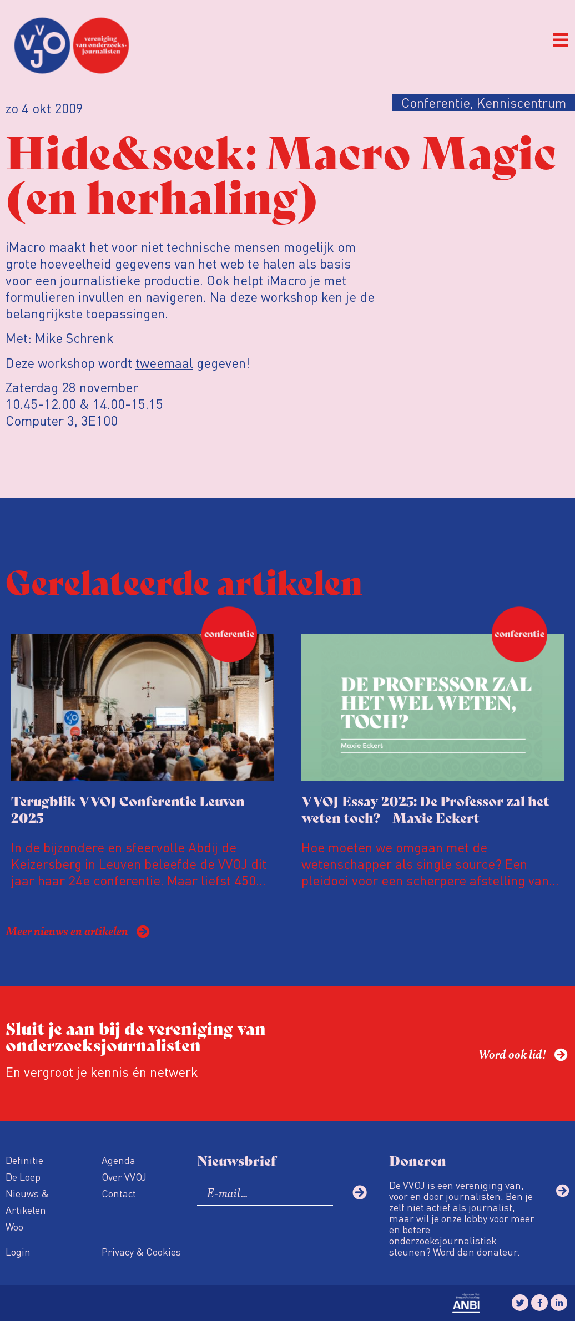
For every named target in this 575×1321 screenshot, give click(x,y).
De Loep (23, 1176)
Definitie (24, 1159)
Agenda (118, 1159)
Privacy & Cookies (141, 1251)
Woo (14, 1226)
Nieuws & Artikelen (27, 1201)
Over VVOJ (124, 1176)
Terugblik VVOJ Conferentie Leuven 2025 (128, 809)
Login (18, 1251)
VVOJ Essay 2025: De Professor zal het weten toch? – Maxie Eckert (425, 809)
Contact (119, 1193)
